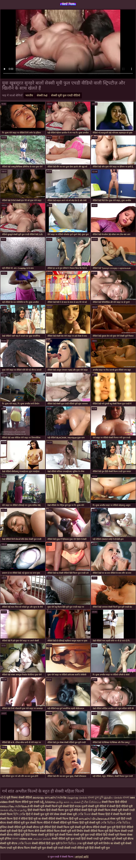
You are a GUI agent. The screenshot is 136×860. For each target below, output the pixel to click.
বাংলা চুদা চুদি (95, 797)
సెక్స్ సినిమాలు (48, 802)
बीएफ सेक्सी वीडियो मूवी (12, 822)
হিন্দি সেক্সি (19, 814)
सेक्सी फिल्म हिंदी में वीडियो (14, 818)
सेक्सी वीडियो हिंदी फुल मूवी (46, 843)
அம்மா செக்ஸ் (42, 838)
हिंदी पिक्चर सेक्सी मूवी (37, 834)
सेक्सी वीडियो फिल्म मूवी (96, 831)
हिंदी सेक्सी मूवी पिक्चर (114, 834)
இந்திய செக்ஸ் (113, 797)
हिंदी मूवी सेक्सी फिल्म (99, 810)
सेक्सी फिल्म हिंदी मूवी (67, 818)
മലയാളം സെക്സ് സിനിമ (49, 797)
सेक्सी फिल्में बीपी (122, 814)
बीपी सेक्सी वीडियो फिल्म (47, 831)
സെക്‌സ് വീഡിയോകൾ (94, 818)
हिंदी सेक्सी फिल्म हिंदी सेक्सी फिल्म (46, 810)
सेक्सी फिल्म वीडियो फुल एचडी (23, 802)
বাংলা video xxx (22, 838)
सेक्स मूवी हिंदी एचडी (121, 818)
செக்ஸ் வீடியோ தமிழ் (14, 810)
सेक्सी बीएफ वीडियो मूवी (12, 834)
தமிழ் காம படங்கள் (68, 802)
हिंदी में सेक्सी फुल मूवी (38, 814)
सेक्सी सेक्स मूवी (68, 814)
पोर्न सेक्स (55, 814)
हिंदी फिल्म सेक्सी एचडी (121, 831)
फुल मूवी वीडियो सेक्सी (76, 810)
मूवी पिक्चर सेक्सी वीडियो (19, 797)
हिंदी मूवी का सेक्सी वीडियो (42, 818)
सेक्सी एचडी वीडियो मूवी (76, 847)
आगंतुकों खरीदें (81, 856)
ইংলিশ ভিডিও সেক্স (71, 843)
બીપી (3, 797)
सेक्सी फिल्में (51, 806)
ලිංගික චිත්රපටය (91, 802)
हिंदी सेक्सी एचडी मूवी (92, 838)
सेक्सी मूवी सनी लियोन (71, 831)
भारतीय (29, 95)
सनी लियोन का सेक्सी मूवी (112, 843)
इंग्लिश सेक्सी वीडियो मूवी (13, 827)
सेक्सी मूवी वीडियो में (98, 806)
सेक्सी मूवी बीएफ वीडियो (87, 827)
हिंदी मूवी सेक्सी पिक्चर (61, 834)
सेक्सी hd (42, 95)
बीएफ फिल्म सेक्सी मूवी (29, 847)
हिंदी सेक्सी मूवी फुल (99, 847)
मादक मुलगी (81, 806)
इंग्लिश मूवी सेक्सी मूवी (116, 838)
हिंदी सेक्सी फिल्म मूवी (63, 827)
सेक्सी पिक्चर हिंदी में (102, 814)
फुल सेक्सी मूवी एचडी (53, 847)
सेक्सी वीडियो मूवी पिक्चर (66, 822)
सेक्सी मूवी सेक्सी (120, 810)
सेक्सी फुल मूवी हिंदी (110, 827)
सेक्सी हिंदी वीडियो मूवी (121, 806)
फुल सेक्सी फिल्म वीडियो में (39, 822)
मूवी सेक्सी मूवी (90, 843)
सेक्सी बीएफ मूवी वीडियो (38, 827)
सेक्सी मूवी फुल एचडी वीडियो (65, 95)
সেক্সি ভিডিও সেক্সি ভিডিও (115, 822)
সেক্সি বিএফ (84, 814)
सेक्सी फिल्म (68, 3)
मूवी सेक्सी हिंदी (66, 806)
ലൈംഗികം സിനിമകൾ (15, 806)
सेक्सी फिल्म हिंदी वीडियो (114, 802)
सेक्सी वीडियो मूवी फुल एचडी (66, 838)
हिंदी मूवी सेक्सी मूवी (90, 822)
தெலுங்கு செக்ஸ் (77, 797)
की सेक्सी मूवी (37, 806)
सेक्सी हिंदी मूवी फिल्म (22, 831)
